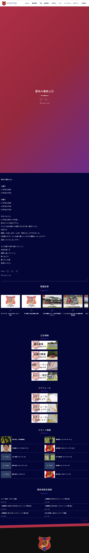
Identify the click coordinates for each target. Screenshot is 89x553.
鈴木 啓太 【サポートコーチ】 (63, 474)
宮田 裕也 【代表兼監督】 (18, 439)
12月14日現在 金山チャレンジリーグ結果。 (55, 513)
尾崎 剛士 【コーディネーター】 (64, 439)
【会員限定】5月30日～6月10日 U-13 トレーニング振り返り (16, 506)
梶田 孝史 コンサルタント (18, 474)
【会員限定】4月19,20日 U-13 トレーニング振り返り (58, 506)
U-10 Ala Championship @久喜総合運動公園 (73, 316)
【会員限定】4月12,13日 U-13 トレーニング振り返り (15, 513)
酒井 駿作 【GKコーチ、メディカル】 (65, 448)
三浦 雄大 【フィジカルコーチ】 (20, 448)
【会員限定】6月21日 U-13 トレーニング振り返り (57, 499)
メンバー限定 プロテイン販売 (9, 499)
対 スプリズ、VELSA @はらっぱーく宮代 (10, 316)
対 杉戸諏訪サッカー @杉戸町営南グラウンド (52, 316)
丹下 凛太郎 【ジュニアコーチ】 (64, 457)
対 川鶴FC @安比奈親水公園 (31, 315)
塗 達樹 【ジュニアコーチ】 (63, 465)
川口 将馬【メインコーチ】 (19, 457)
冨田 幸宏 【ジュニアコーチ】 (20, 465)
